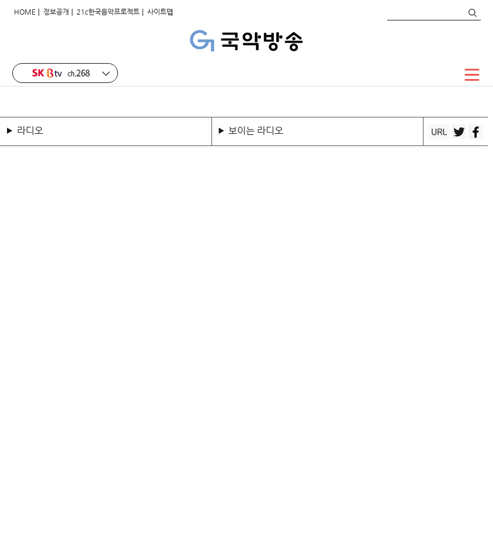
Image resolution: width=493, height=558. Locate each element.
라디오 (30, 130)
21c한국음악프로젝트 (108, 12)
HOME (25, 12)
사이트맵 (160, 12)
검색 (472, 13)
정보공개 (56, 12)
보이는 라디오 (255, 130)
